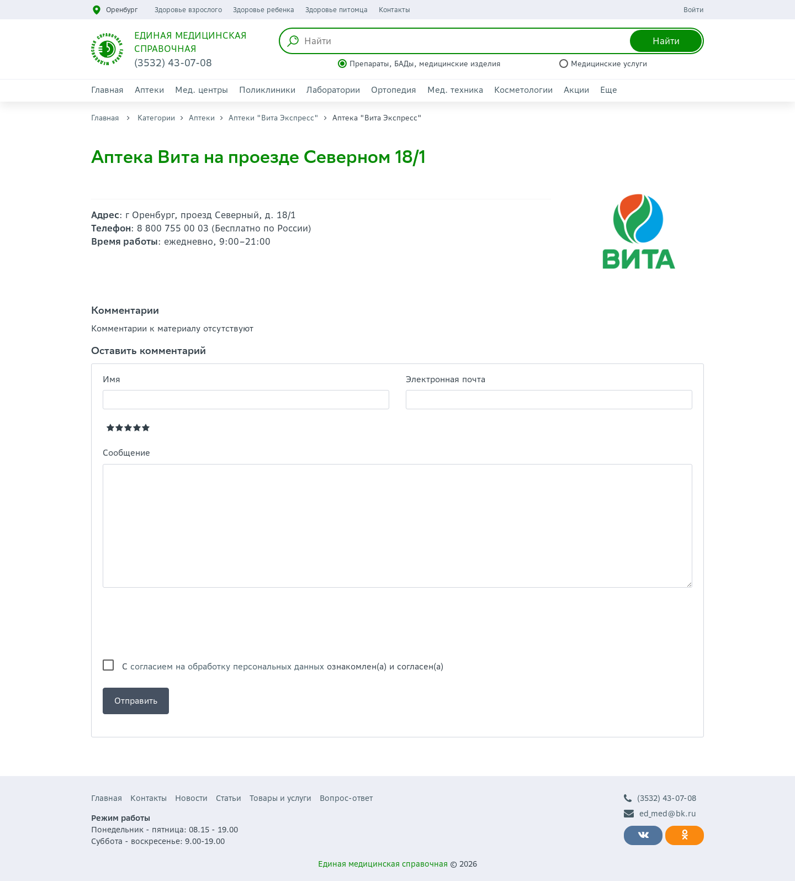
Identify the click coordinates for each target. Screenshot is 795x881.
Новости (191, 798)
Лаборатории (333, 90)
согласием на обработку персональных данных (227, 666)
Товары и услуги (280, 798)
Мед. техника (455, 90)
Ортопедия (393, 90)
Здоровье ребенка (263, 10)
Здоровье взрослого (188, 10)
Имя (111, 379)
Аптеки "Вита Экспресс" (274, 118)
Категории (156, 118)
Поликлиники (267, 90)
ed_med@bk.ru (660, 814)
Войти (693, 10)
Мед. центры (201, 90)
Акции (576, 90)
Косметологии (523, 90)
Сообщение (126, 452)
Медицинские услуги (609, 63)
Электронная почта (445, 379)
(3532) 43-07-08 (660, 798)
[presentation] (187, 623)
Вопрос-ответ (346, 798)
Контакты (394, 10)
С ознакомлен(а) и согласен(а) (282, 666)
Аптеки (149, 90)
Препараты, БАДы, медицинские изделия (425, 63)
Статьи (228, 798)
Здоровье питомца (336, 10)
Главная (107, 90)
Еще (608, 90)
